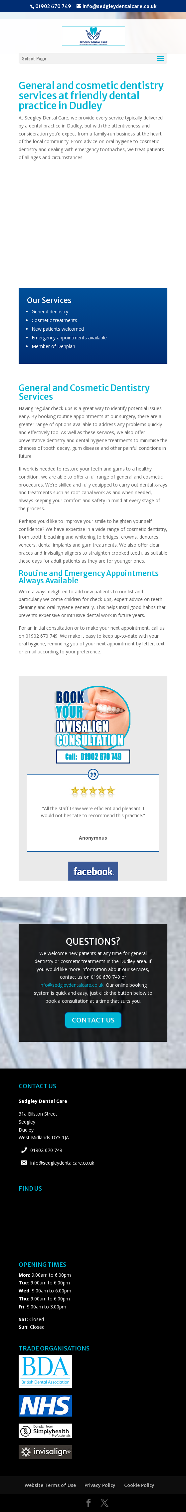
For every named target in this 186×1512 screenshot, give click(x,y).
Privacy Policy (100, 1485)
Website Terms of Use (50, 1485)
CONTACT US (93, 1020)
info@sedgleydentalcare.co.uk (71, 985)
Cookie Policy (139, 1485)
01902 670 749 (46, 1150)
